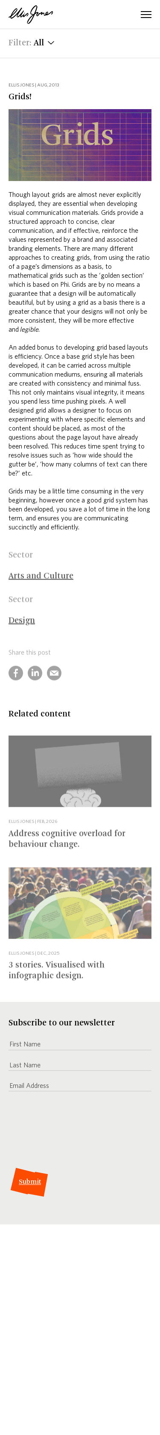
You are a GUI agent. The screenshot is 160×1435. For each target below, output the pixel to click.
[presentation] (73, 1130)
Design (22, 625)
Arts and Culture (41, 580)
